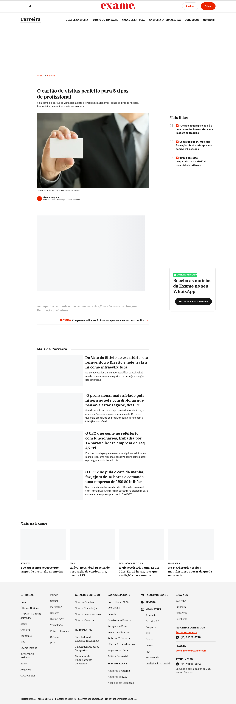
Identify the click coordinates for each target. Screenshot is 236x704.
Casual (54, 600)
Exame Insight (28, 647)
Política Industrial (118, 656)
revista (151, 602)
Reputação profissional (53, 310)
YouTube (181, 600)
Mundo (54, 594)
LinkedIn (181, 606)
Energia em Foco (117, 626)
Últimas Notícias (29, 608)
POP (52, 643)
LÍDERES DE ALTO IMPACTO (30, 616)
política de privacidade (90, 699)
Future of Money (59, 631)
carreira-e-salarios (85, 306)
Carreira (30, 19)
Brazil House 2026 (118, 602)
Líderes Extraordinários (121, 644)
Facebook (181, 618)
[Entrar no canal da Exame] (193, 301)
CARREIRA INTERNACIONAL (165, 19)
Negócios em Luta (118, 650)
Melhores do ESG (117, 676)
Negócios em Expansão (121, 682)
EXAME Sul (114, 608)
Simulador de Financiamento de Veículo (83, 660)
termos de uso (45, 699)
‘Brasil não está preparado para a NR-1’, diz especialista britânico (192, 161)
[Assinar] (190, 6)
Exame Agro (57, 618)
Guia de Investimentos (88, 614)
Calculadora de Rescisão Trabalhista (87, 639)
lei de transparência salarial (121, 699)
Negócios (25, 669)
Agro (148, 651)
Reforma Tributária (119, 638)
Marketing (56, 606)
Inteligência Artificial (27, 655)
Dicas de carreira (112, 306)
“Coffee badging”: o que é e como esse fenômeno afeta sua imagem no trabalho (194, 129)
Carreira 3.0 (152, 621)
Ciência (54, 637)
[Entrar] (208, 6)
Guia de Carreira (77, 19)
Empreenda (152, 657)
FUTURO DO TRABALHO (105, 19)
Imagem (132, 306)
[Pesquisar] (30, 6)
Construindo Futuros (119, 620)
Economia (26, 635)
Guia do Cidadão (84, 602)
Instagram (182, 612)
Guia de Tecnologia (86, 608)
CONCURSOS (192, 19)
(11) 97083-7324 (191, 663)
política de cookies (65, 699)
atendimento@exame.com (191, 650)
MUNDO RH (209, 19)
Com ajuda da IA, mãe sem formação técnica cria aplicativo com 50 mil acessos (194, 145)
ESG (22, 641)
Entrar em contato (186, 632)
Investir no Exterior (119, 632)
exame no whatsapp (185, 275)
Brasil (23, 623)
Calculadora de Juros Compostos (87, 648)
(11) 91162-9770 (191, 637)
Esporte (54, 612)
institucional (28, 699)
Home (39, 75)
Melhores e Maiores (119, 670)
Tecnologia (56, 625)
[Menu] (22, 6)
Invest (24, 663)
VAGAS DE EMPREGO (134, 19)
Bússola (112, 614)
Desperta (151, 627)
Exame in (151, 615)
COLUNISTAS (27, 675)
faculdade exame (157, 594)
